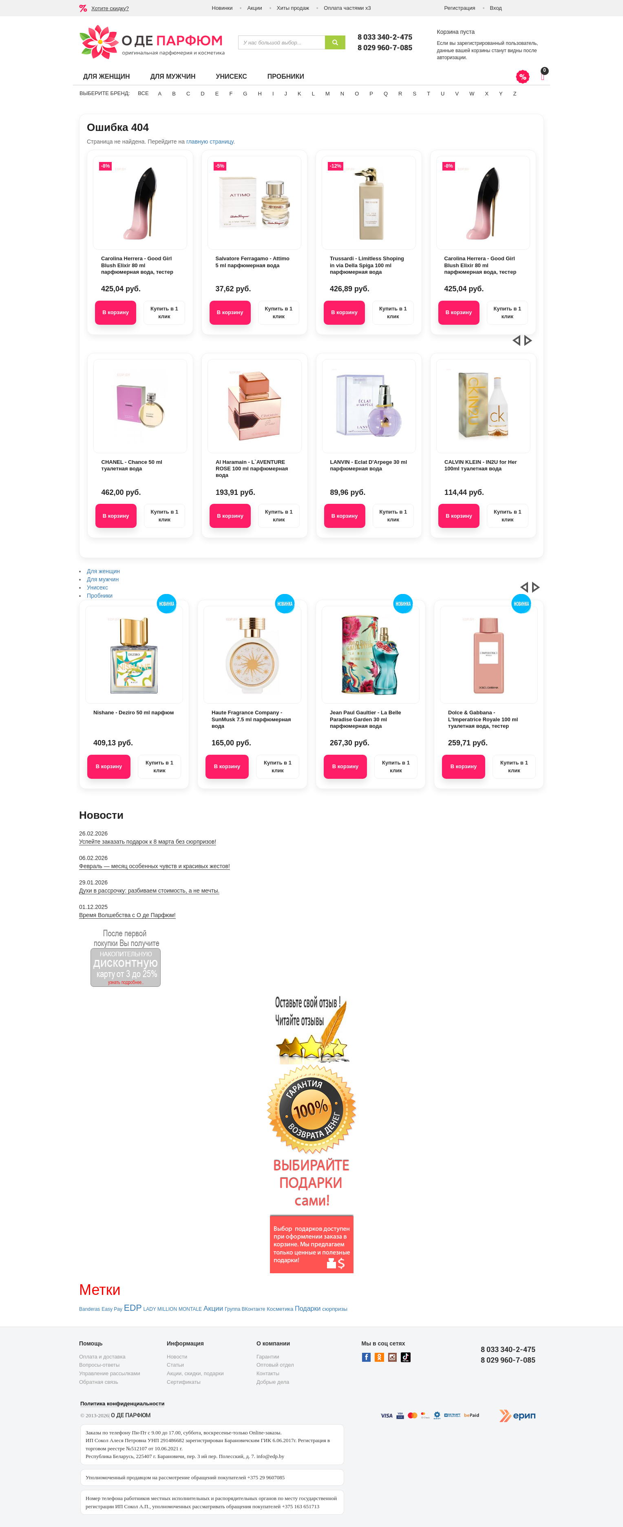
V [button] (457, 94)
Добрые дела (272, 1382)
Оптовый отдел (275, 1365)
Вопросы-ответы (99, 1365)
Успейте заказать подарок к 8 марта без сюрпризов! (147, 841)
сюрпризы (334, 1309)
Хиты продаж (293, 8)
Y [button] (501, 94)
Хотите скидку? (110, 8)
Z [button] (515, 94)
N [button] (342, 94)
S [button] (414, 94)
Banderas (89, 1309)
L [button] (313, 94)
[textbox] (281, 42)
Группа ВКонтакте (245, 1309)
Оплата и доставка (102, 1357)
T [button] (428, 94)
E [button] (217, 94)
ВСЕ (143, 93)
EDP (133, 1308)
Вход (496, 8)
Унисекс (231, 76)
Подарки (307, 1308)
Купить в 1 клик (164, 312)
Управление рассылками (109, 1373)
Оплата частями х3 (347, 8)
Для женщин (106, 76)
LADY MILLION (160, 1309)
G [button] (245, 94)
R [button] (400, 94)
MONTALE (190, 1309)
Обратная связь (98, 1382)
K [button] (299, 94)
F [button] (230, 94)
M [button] (327, 94)
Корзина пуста (456, 32)
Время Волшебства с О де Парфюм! (127, 915)
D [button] (202, 94)
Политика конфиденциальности (122, 1404)
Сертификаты (184, 1382)
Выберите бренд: (105, 93)
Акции (254, 8)
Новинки (222, 8)
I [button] (273, 94)
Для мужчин (173, 76)
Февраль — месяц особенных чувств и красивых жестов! (154, 866)
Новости (177, 1357)
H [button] (259, 94)
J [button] (286, 94)
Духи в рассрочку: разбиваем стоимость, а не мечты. (149, 890)
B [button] (174, 94)
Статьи (175, 1365)
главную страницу (209, 141)
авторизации (451, 57)
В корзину (115, 312)
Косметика (280, 1309)
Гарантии (267, 1357)
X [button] (486, 94)
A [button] (160, 94)
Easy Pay (112, 1309)
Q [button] (386, 94)
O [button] (357, 94)
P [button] (371, 94)
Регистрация (459, 8)
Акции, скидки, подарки (195, 1373)
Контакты (267, 1373)
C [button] (188, 94)
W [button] (471, 94)
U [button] (442, 94)
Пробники (285, 76)
